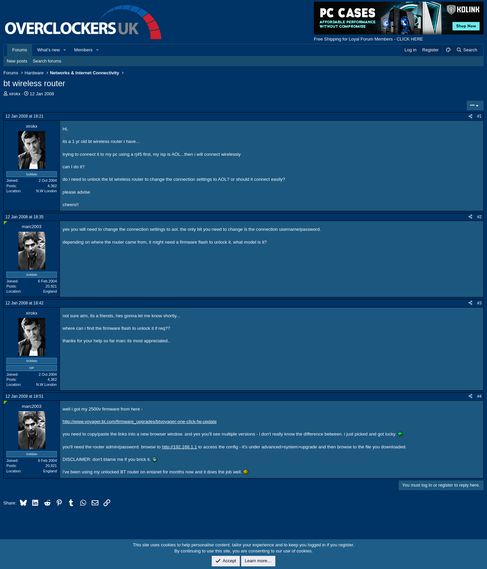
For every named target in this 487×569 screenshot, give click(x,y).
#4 (479, 396)
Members (83, 49)
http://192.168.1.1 (179, 446)
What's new (48, 49)
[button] (65, 50)
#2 (479, 217)
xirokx (15, 93)
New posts (17, 61)
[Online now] (5, 223)
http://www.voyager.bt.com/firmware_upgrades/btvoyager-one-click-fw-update (140, 421)
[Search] (466, 50)
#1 (479, 116)
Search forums (47, 61)
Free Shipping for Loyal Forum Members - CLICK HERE (368, 39)
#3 (479, 303)
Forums (19, 49)
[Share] (470, 116)
